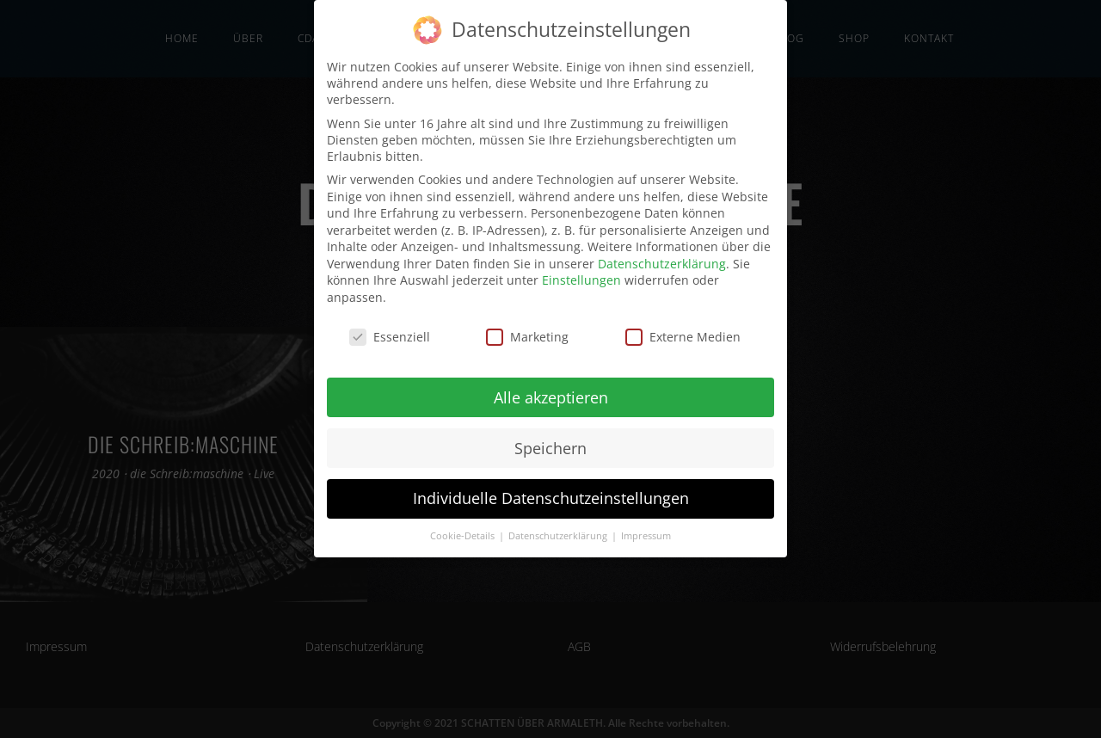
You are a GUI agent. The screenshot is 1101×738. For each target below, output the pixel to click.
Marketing (527, 335)
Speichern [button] (550, 446)
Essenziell (389, 335)
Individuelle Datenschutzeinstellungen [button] (551, 497)
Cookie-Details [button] (463, 535)
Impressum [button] (646, 535)
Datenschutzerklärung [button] (559, 535)
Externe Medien (683, 335)
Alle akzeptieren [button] (551, 395)
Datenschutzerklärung (662, 262)
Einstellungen (581, 279)
